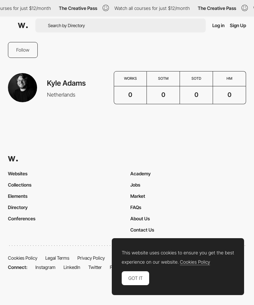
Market (137, 196)
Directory (18, 207)
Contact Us (142, 230)
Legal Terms (57, 258)
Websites (17, 173)
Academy (140, 173)
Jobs (135, 185)
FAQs (135, 207)
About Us (140, 218)
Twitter (95, 267)
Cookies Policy (22, 258)
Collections (19, 185)
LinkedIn (72, 267)
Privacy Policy (91, 258)
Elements (17, 196)
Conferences (21, 218)
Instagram (45, 267)
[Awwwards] (23, 25)
